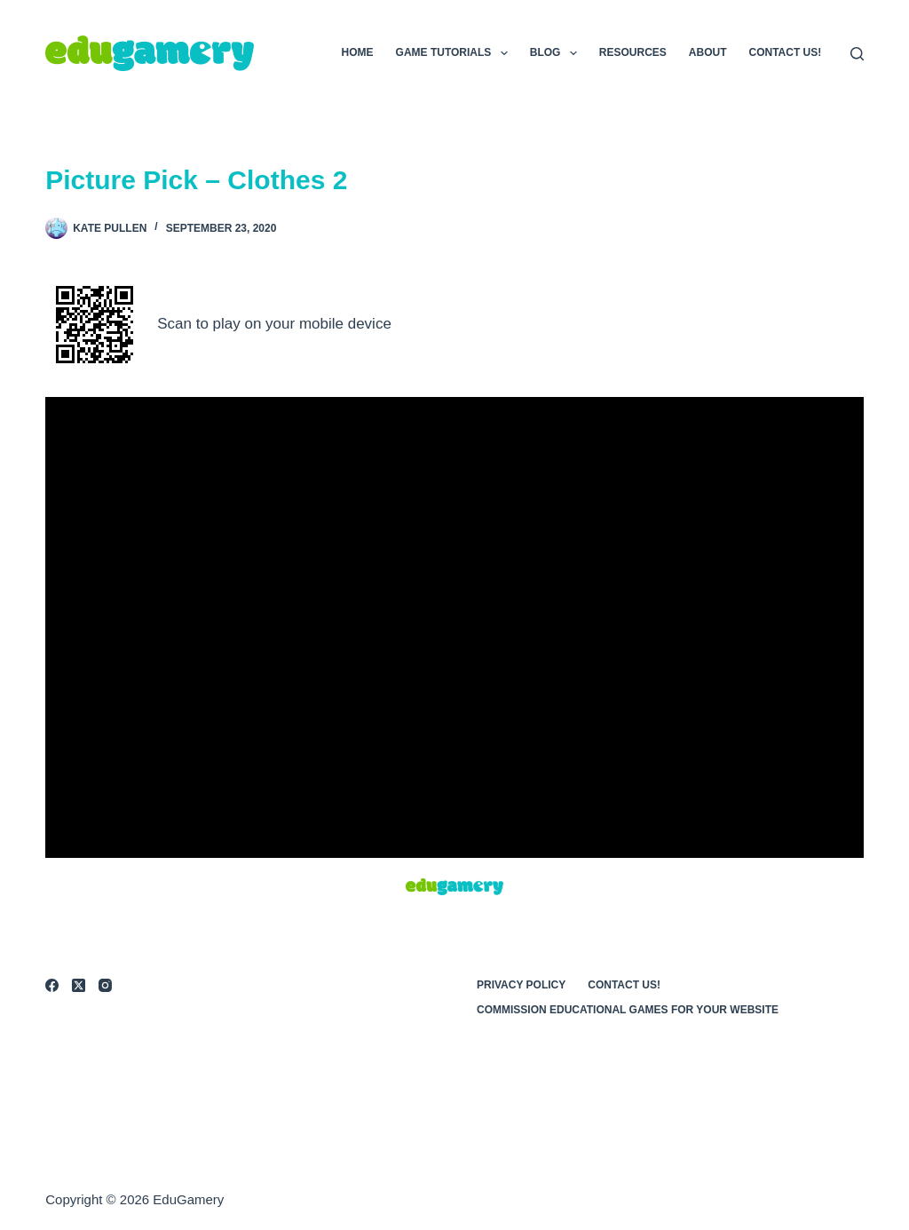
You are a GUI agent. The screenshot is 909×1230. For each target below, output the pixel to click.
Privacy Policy (521, 985)
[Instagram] (105, 985)
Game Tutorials (455, 53)
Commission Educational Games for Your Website (628, 1010)
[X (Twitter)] (78, 985)
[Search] (857, 53)
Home (358, 52)
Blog (557, 53)
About (708, 52)
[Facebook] (52, 985)
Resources (633, 52)
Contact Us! (785, 52)
